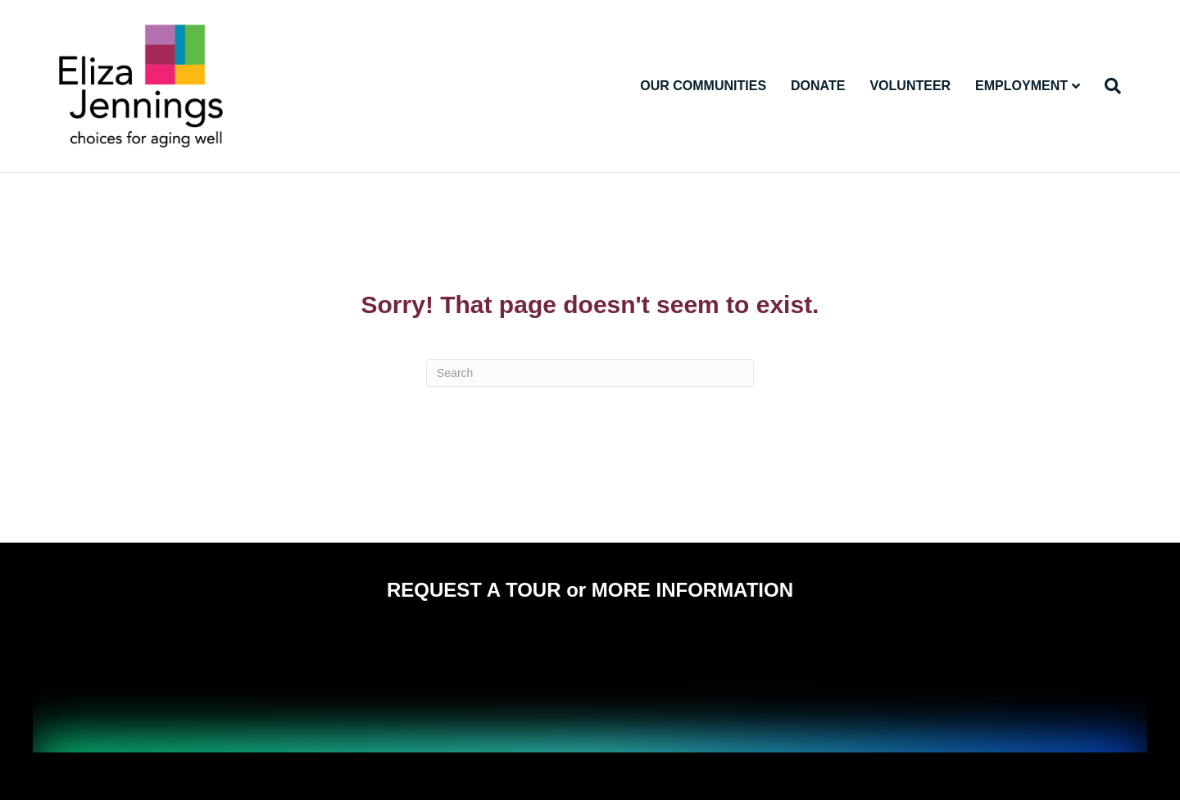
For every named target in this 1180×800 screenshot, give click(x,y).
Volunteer (910, 86)
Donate (818, 86)
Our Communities (703, 86)
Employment (1021, 86)
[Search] (1106, 86)
